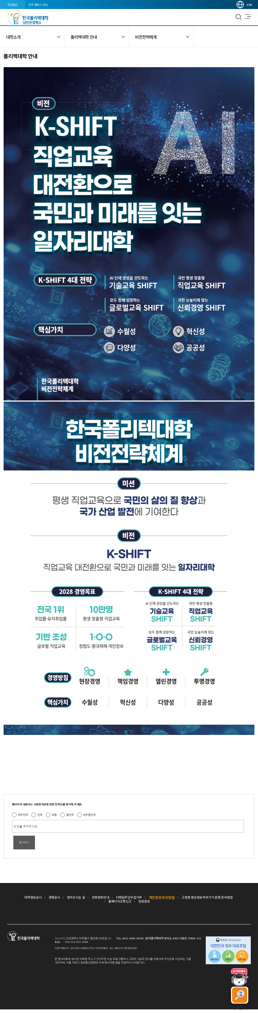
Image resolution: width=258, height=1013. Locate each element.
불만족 (70, 815)
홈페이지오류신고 (120, 901)
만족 (40, 815)
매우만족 (23, 815)
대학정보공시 (33, 897)
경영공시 (54, 897)
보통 (54, 815)
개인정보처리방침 (162, 897)
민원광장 (144, 901)
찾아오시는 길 (76, 897)
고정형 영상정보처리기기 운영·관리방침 (207, 897)
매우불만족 (89, 815)
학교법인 (13, 5)
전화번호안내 (100, 897)
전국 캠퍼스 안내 (38, 5)
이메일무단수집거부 (129, 897)
